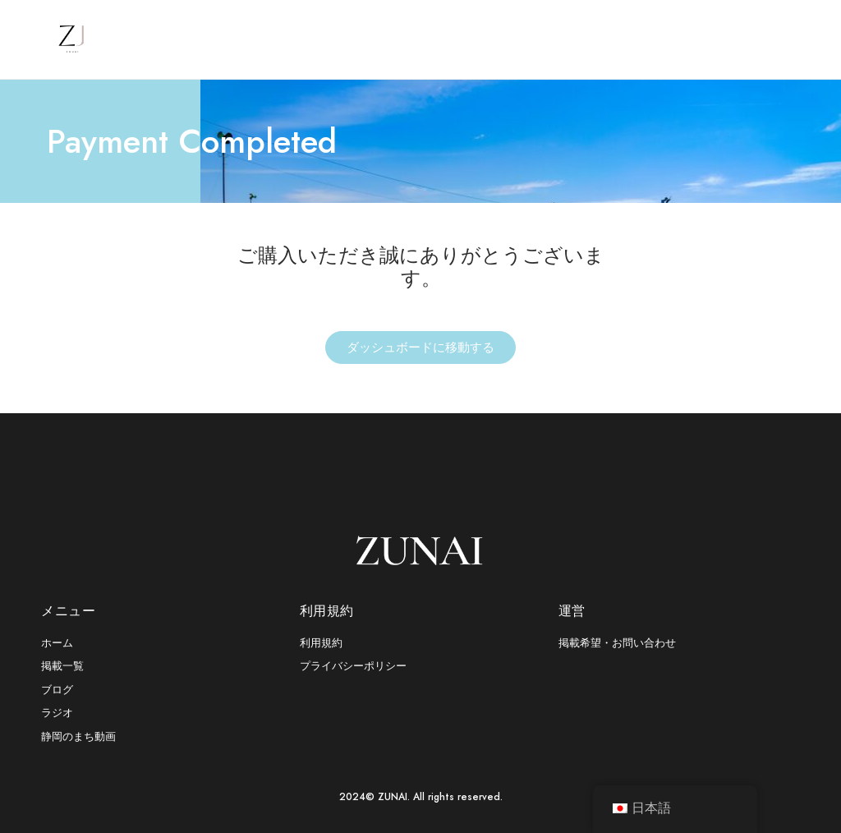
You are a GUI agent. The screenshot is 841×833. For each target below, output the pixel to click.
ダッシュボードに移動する (420, 347)
